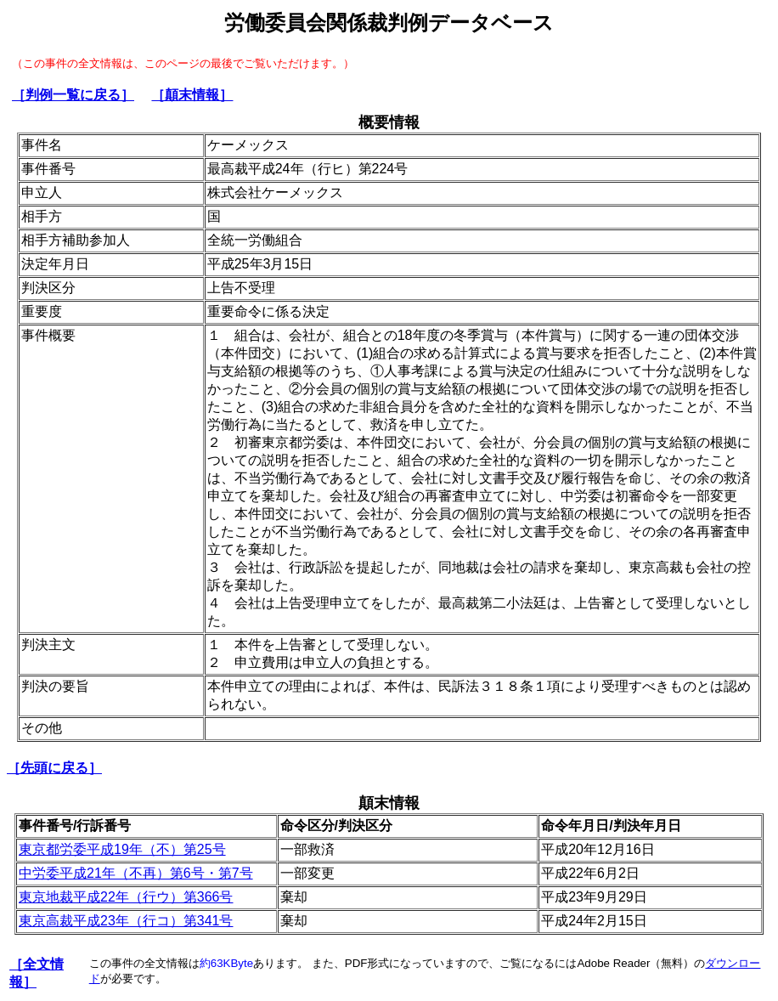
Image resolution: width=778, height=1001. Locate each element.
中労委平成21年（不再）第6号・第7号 (136, 873)
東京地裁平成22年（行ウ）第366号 (126, 897)
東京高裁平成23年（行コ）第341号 (126, 920)
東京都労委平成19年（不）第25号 (122, 849)
